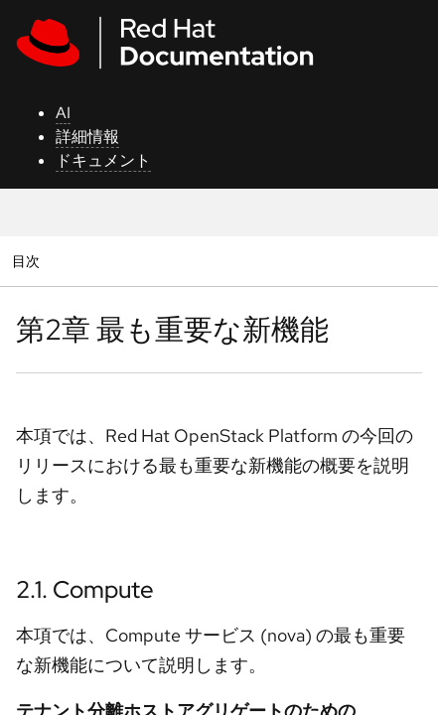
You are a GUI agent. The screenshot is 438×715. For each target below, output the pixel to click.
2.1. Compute (85, 589)
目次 (28, 260)
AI (63, 112)
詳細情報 (87, 136)
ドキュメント (103, 160)
